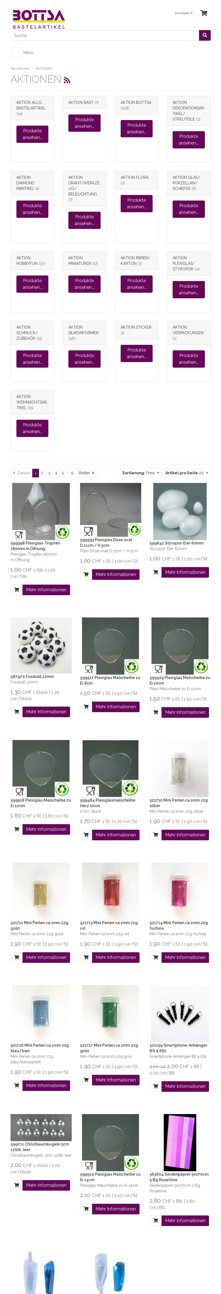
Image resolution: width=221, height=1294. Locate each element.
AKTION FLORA (134, 177)
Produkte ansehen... (32, 134)
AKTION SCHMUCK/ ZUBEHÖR (27, 333)
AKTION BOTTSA (136, 102)
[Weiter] (86, 473)
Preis (139, 473)
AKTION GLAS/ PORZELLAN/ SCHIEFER (186, 183)
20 (185, 473)
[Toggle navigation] (16, 53)
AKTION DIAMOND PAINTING (25, 183)
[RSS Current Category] (67, 80)
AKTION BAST (80, 102)
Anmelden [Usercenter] (184, 13)
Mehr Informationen (46, 589)
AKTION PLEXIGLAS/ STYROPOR (184, 263)
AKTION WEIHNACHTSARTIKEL (31, 402)
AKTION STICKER (136, 327)
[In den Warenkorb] (17, 590)
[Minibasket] (204, 13)
